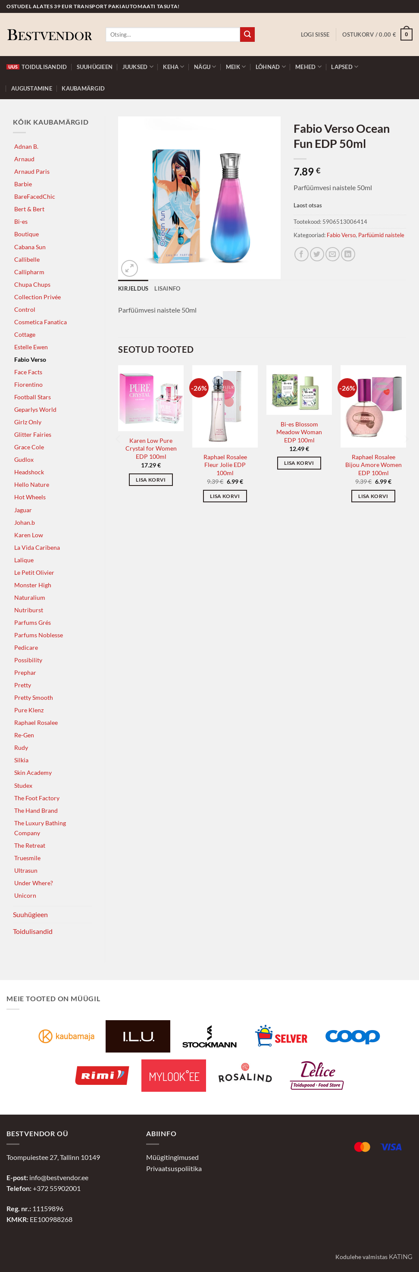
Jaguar (23, 510)
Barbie (23, 184)
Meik (236, 67)
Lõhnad (271, 67)
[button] (315, 34)
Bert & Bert (29, 209)
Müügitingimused (172, 1157)
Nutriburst (28, 610)
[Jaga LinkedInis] (348, 254)
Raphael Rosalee (36, 722)
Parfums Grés (32, 622)
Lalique (24, 560)
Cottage (24, 334)
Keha (173, 67)
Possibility (28, 660)
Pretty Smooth (33, 697)
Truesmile (27, 858)
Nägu (205, 67)
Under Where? (33, 883)
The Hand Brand (36, 810)
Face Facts (28, 372)
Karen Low (28, 535)
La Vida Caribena (37, 547)
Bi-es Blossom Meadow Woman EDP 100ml (299, 432)
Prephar (25, 672)
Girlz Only (27, 422)
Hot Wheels (30, 497)
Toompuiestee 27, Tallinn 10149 (53, 1157)
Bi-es (21, 221)
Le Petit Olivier (34, 572)
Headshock (29, 472)
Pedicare (26, 647)
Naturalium (29, 597)
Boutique (26, 234)
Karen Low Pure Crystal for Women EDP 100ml (151, 448)
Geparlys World (35, 409)
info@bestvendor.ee (58, 1177)
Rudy (21, 747)
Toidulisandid (36, 66)
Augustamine (31, 88)
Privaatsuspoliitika (174, 1168)
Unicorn (25, 895)
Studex (23, 785)
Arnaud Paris (32, 171)
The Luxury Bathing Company (40, 828)
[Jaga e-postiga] (332, 254)
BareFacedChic (34, 196)
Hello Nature (31, 484)
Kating (401, 1257)
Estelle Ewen (31, 347)
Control (24, 309)
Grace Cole (29, 447)
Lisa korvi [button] (151, 479)
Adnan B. (26, 146)
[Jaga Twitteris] (317, 254)
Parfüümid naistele (381, 235)
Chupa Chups (32, 284)
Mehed (308, 67)
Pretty (22, 685)
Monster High (32, 585)
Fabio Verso (30, 359)
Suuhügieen (95, 66)
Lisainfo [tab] (167, 288)
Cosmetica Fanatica (40, 322)
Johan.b (24, 522)
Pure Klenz (29, 710)
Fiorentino (28, 384)
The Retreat (29, 845)
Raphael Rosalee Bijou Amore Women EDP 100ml (373, 464)
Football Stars (32, 397)
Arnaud (24, 159)
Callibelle (27, 259)
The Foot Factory (36, 798)
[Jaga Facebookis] (301, 254)
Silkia (21, 760)
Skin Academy (33, 772)
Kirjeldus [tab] (133, 288)
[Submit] (247, 34)
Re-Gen (24, 735)
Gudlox (24, 459)
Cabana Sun (30, 247)
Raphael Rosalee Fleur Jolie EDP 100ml (225, 464)
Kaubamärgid (83, 88)
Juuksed (137, 67)
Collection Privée (37, 297)
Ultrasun (26, 870)
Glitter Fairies (32, 434)
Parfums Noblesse (38, 635)
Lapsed (344, 67)
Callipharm (29, 272)
